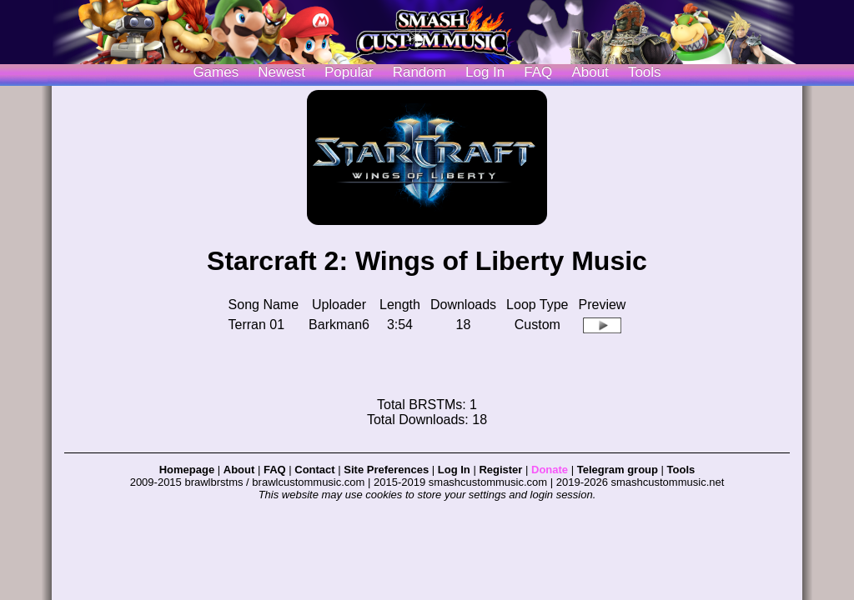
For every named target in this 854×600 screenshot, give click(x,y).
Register (500, 469)
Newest (281, 72)
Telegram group (617, 469)
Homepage (186, 469)
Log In (454, 469)
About (589, 72)
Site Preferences (386, 469)
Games (216, 72)
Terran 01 (257, 325)
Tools (644, 72)
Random (419, 72)
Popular (349, 72)
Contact (314, 469)
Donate (549, 469)
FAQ (538, 72)
